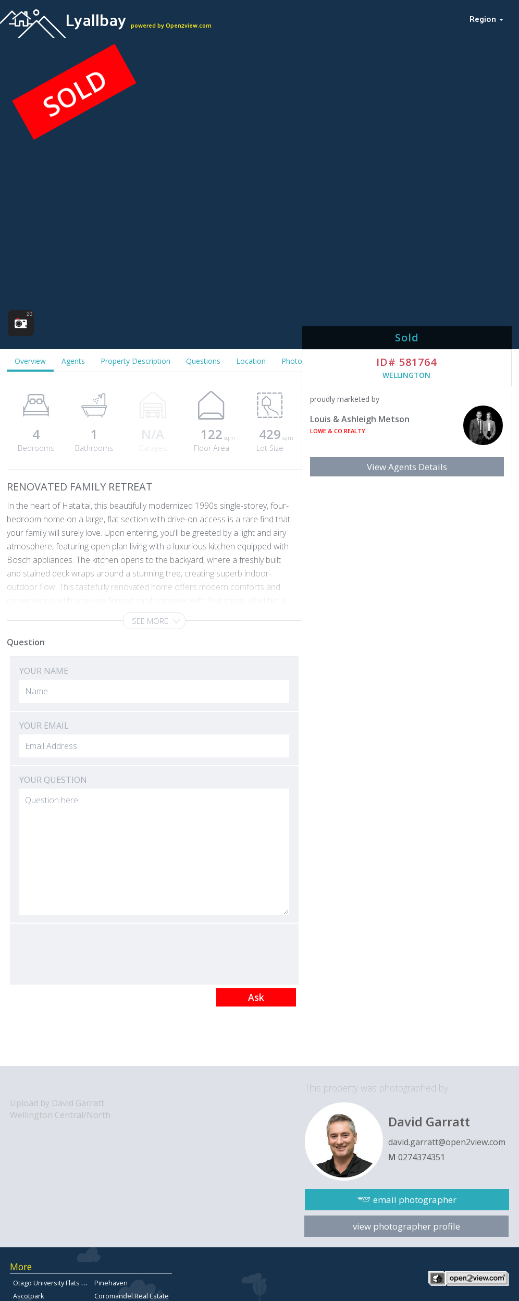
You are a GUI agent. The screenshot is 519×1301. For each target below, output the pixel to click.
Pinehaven (111, 1282)
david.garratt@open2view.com (446, 1142)
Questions (203, 361)
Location (251, 361)
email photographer (414, 1200)
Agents (73, 361)
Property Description (135, 361)
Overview (30, 361)
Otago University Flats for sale (59, 1282)
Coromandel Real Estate (131, 1295)
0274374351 (421, 1157)
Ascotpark (28, 1295)
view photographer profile (406, 1226)
